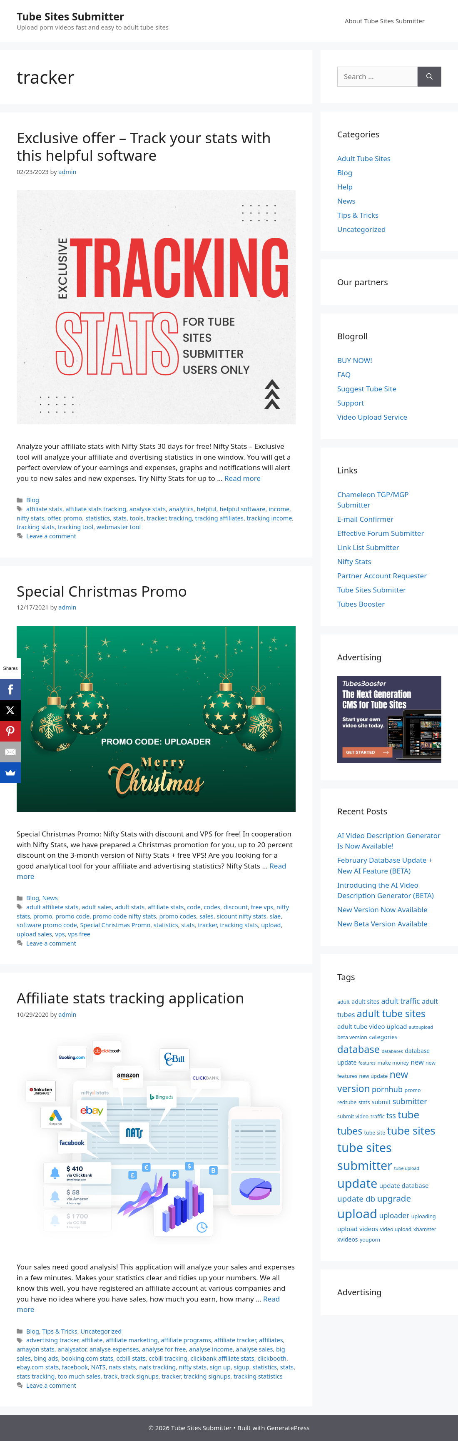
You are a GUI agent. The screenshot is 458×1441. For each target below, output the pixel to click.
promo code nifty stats (124, 916)
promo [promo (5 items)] (412, 1090)
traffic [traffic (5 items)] (378, 1116)
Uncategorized (101, 1331)
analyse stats (147, 509)
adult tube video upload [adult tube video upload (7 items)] (372, 1026)
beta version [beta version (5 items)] (352, 1037)
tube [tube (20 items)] (408, 1114)
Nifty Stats (354, 561)
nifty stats (30, 518)
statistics (97, 518)
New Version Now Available (382, 909)
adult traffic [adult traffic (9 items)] (400, 1001)
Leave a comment (51, 536)
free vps (262, 907)
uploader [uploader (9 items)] (394, 1215)
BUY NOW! (354, 360)
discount (236, 907)
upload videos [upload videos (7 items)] (357, 1228)
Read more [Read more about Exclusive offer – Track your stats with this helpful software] (242, 478)
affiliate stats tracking (96, 509)
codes (212, 907)
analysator (71, 1349)
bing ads (46, 1358)
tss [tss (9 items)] (391, 1115)
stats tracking (36, 1376)
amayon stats (36, 1349)
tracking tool (75, 527)
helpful (206, 509)
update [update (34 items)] (357, 1183)
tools (137, 518)
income (279, 509)
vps (60, 934)
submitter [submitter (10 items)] (410, 1101)
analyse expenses (114, 1349)
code (194, 907)
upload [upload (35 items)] (357, 1213)
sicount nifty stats (241, 916)
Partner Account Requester (382, 575)
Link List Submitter (368, 547)
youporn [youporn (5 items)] (370, 1239)
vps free (79, 934)
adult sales (97, 907)
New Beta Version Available (382, 923)
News (49, 898)
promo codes (177, 916)
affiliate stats (44, 509)
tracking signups (207, 1376)
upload (271, 925)
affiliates (271, 1340)
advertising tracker (52, 1340)
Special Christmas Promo (102, 591)
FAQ (344, 374)
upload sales (34, 934)
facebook (75, 1367)
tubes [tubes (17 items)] (349, 1131)
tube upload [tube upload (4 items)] (406, 1168)
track (111, 1376)
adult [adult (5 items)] (343, 1001)
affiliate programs (186, 1340)
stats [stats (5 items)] (364, 1102)
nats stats (122, 1367)
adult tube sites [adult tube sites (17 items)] (391, 1013)
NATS (98, 1367)
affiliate (92, 1340)
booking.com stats (87, 1358)
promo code (72, 916)
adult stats (129, 907)
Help (345, 187)
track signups (140, 1376)
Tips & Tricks (59, 1331)
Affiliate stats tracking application (130, 998)
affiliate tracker (235, 1340)
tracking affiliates (219, 518)
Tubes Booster (361, 604)
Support (350, 403)
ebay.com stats (38, 1367)
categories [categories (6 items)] (383, 1037)
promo (72, 518)
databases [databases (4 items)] (392, 1051)
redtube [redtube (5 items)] (346, 1102)
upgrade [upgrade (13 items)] (394, 1198)
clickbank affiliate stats (222, 1358)
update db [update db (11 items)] (356, 1198)
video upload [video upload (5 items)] (395, 1229)
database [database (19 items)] (358, 1049)
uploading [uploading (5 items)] (423, 1216)
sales (206, 916)
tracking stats (36, 527)
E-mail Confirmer (365, 519)
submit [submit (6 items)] (381, 1102)
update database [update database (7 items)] (404, 1185)
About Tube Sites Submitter (385, 21)
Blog (32, 500)
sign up (220, 1367)
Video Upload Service (372, 417)
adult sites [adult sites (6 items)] (365, 1001)
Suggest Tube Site (366, 388)
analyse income (211, 1349)
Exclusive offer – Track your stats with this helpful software (144, 146)
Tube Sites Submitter (70, 16)
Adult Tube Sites (364, 158)
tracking (180, 518)
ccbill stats (130, 1358)
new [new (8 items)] (417, 1062)
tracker (156, 518)
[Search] (429, 77)
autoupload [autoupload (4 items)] (421, 1027)
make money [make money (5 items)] (393, 1062)
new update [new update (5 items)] (373, 1076)
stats (120, 518)
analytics (181, 509)
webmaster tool (119, 527)
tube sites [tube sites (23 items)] (411, 1130)
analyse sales (254, 1349)
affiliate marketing (132, 1340)
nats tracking (157, 1367)
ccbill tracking (168, 1358)
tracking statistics (258, 1376)
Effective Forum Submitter (380, 533)
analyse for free (164, 1349)
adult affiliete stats (52, 907)
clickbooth (271, 1358)
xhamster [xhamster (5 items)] (424, 1229)
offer (53, 518)
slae (275, 916)
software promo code (47, 925)
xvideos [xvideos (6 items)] (347, 1239)
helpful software (242, 509)
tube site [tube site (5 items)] (375, 1132)
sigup (241, 1367)
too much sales (79, 1376)
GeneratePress (287, 1428)
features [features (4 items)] (367, 1063)
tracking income (269, 518)
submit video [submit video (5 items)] (352, 1116)
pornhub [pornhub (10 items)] (387, 1089)
